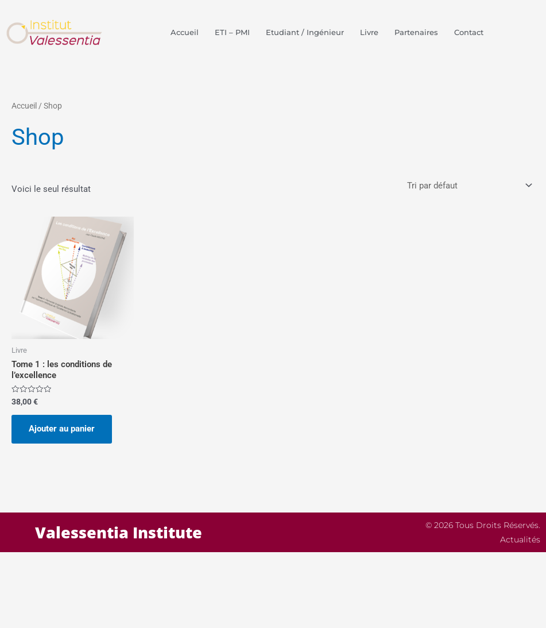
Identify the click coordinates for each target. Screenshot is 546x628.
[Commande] (468, 185)
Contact (468, 32)
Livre (369, 32)
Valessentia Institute (118, 532)
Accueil (185, 32)
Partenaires (416, 32)
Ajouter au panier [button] (62, 428)
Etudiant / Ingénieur (305, 32)
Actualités (520, 539)
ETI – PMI (232, 32)
